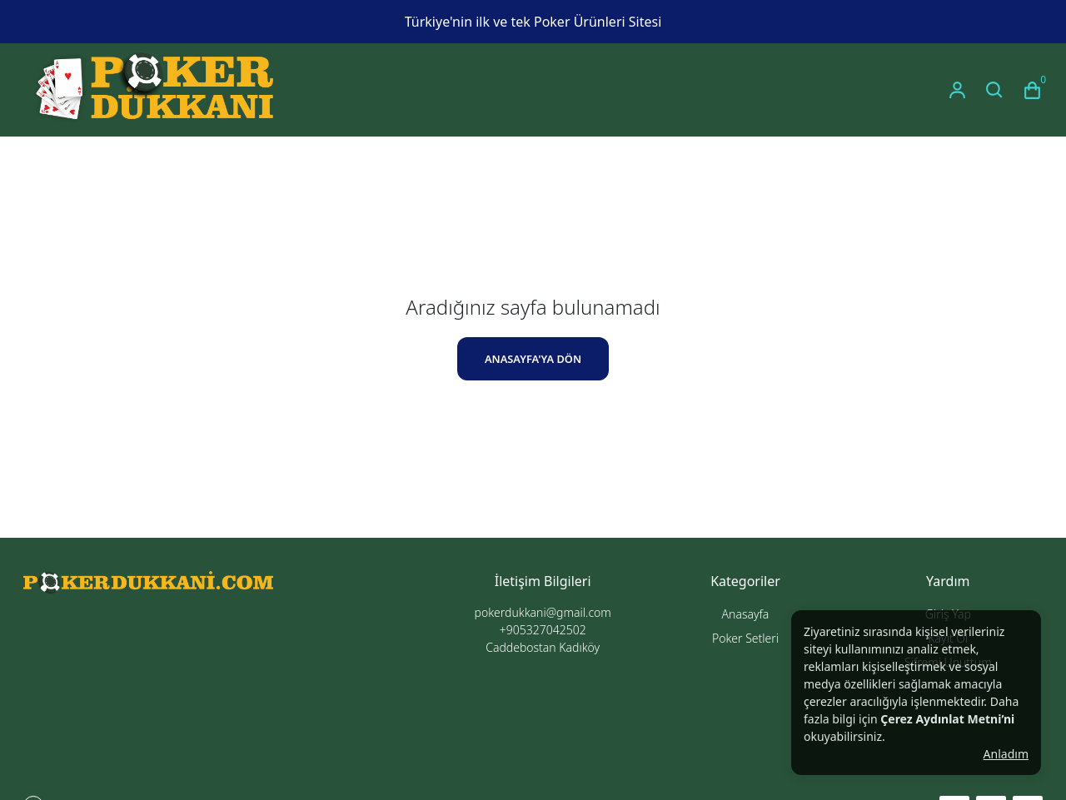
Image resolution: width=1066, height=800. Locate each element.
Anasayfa (746, 614)
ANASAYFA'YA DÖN (533, 358)
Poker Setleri (745, 638)
